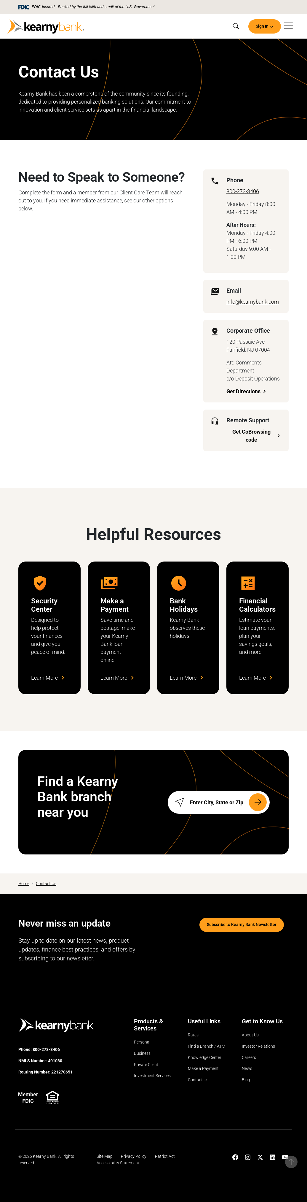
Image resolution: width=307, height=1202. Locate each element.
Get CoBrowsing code (251, 436)
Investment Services (152, 1076)
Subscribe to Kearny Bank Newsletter (241, 924)
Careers (249, 1057)
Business (142, 1053)
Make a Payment (203, 1068)
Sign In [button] (262, 26)
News (247, 1068)
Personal (142, 1042)
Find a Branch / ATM (206, 1046)
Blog (246, 1079)
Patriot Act (165, 1156)
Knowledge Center (204, 1057)
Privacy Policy (133, 1156)
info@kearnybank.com (252, 302)
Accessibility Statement (118, 1162)
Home (23, 883)
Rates (193, 1035)
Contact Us (46, 883)
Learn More (47, 678)
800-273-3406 (242, 191)
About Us (250, 1035)
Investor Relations (258, 1046)
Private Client (146, 1064)
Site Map (105, 1156)
